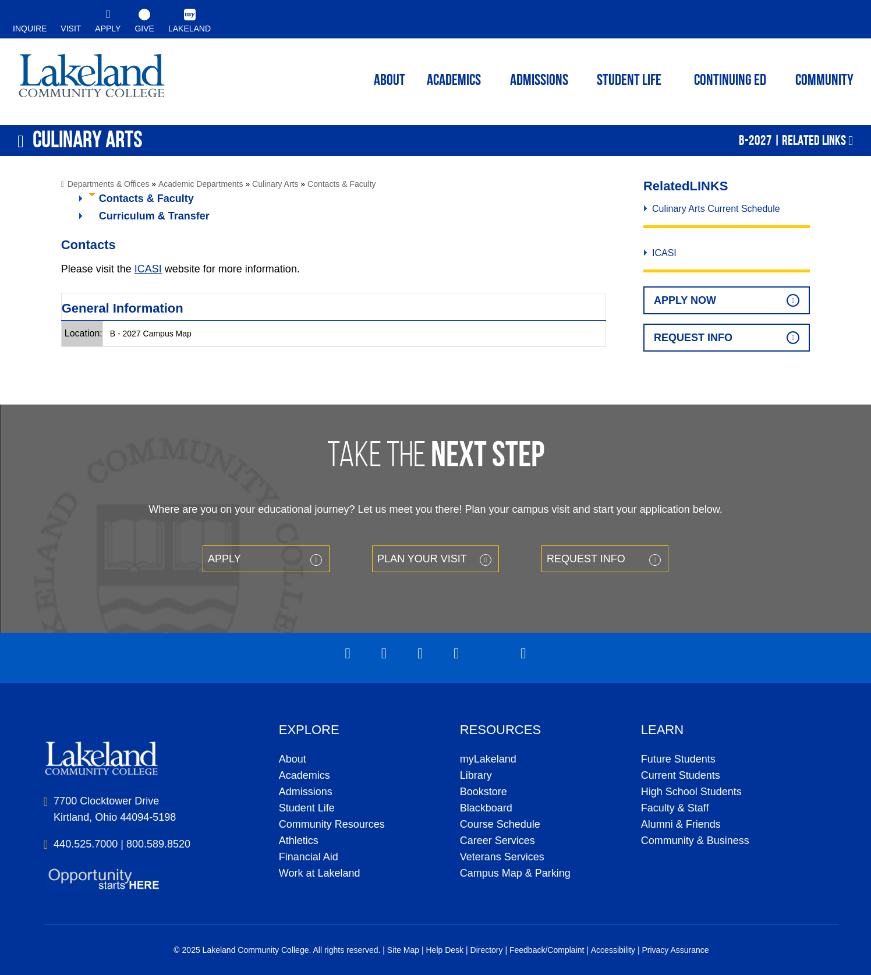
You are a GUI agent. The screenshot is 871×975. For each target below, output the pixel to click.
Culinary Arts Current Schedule (716, 209)
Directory (486, 950)
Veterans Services (502, 857)
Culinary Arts (275, 184)
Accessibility (613, 950)
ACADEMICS (454, 81)
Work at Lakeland (319, 873)
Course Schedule (500, 824)
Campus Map (167, 333)
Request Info (693, 337)
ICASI (148, 269)
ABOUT (389, 81)
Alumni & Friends (681, 824)
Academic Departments (200, 184)
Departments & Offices (109, 184)
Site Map (403, 950)
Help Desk (445, 950)
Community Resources (332, 824)
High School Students (691, 791)
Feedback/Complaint (546, 950)
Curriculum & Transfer (154, 216)
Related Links (814, 140)
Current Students (680, 775)
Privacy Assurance (675, 950)
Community (824, 81)
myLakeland (92, 79)
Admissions (539, 81)
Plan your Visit (422, 559)
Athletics (298, 840)
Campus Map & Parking (515, 873)
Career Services (497, 840)
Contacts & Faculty (341, 184)
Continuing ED (730, 81)
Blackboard (486, 808)
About (292, 759)
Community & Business (695, 840)
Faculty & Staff (675, 808)
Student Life (629, 81)
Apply (224, 559)
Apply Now (685, 300)
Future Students (678, 759)
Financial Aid (308, 857)
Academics (304, 775)
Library (476, 775)
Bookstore (483, 791)
